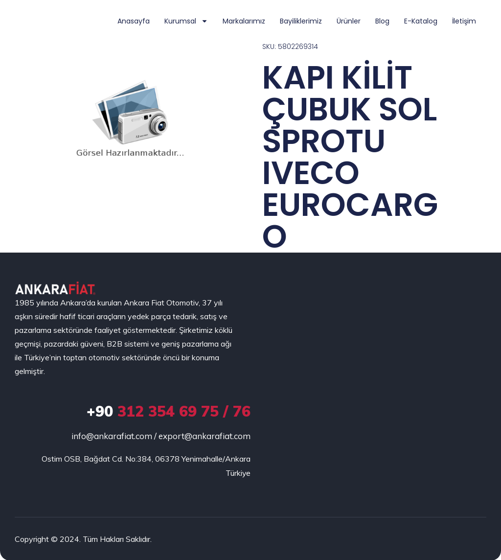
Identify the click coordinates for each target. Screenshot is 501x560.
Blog (382, 21)
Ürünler (349, 21)
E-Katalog (420, 21)
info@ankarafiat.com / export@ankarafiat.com (160, 436)
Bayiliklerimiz (301, 21)
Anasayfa (133, 21)
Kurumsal (186, 21)
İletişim (464, 21)
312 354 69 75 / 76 (168, 411)
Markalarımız (244, 21)
